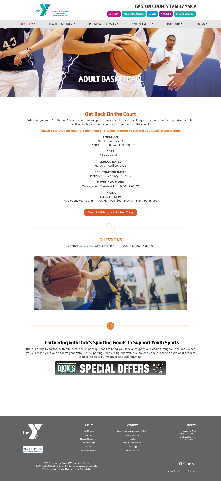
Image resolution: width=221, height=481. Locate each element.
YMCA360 (166, 14)
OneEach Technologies (186, 471)
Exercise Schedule (184, 14)
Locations (173, 24)
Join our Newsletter (132, 450)
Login (88, 446)
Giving (200, 24)
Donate (152, 14)
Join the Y (113, 14)
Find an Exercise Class (132, 442)
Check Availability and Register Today (110, 212)
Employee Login (88, 442)
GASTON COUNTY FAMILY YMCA (165, 6)
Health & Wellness (61, 24)
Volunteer (132, 439)
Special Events (141, 24)
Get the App (132, 446)
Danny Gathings (86, 246)
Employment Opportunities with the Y (132, 431)
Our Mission (89, 431)
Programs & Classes (102, 24)
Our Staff (88, 435)
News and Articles (88, 450)
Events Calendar (132, 435)
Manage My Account (133, 14)
